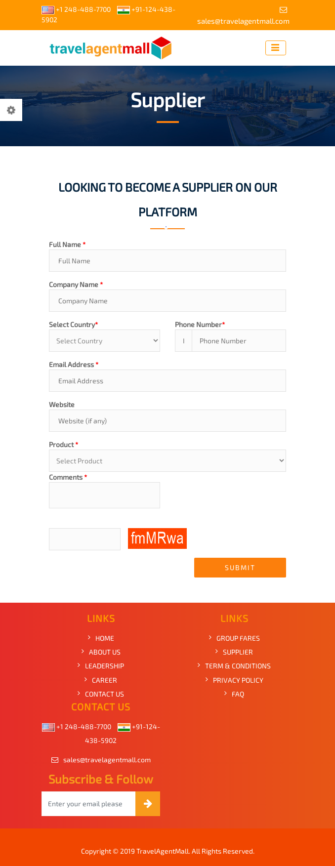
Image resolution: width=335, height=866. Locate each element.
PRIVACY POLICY (238, 680)
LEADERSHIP (104, 665)
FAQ (238, 694)
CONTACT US (104, 694)
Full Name (67, 244)
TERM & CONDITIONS (238, 665)
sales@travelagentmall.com (243, 15)
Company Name (76, 284)
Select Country (73, 324)
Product (63, 444)
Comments (68, 477)
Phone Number (200, 324)
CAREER (104, 680)
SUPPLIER (238, 652)
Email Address (73, 364)
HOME (104, 638)
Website (62, 404)
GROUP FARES (238, 638)
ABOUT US (105, 652)
